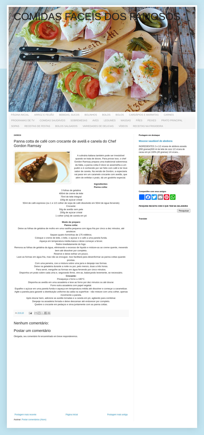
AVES (95, 120)
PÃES (139, 120)
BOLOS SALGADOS (66, 126)
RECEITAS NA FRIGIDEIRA (148, 126)
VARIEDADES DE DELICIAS (98, 126)
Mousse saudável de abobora (155, 141)
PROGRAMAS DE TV (23, 120)
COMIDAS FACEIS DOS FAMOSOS (97, 16)
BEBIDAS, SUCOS (69, 114)
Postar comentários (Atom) (34, 419)
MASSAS (126, 120)
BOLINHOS (90, 114)
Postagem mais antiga (117, 414)
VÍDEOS (123, 126)
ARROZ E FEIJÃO (44, 114)
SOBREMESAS (78, 120)
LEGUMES (110, 120)
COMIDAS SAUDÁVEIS (52, 120)
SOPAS (15, 126)
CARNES (169, 114)
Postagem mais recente (25, 414)
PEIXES (152, 120)
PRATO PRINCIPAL (172, 120)
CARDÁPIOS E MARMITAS (143, 114)
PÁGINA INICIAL (20, 114)
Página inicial (72, 414)
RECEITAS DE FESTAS (37, 126)
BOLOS (106, 114)
